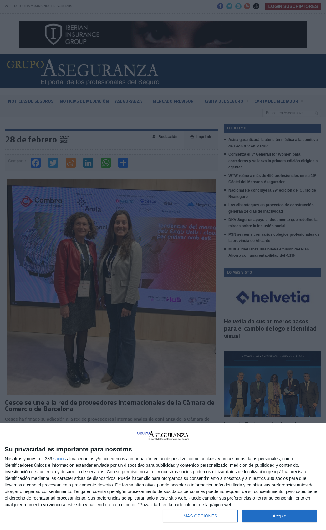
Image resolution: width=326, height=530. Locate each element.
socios (59, 458)
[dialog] (163, 476)
